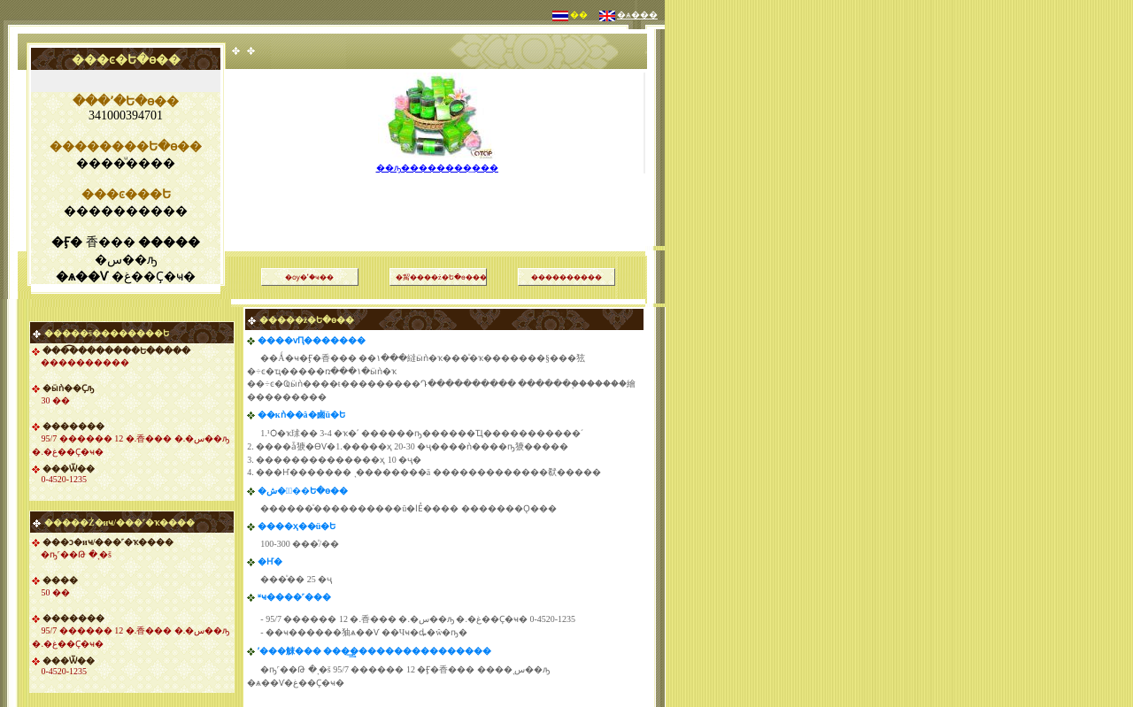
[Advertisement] (438, 189)
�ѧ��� (637, 14)
